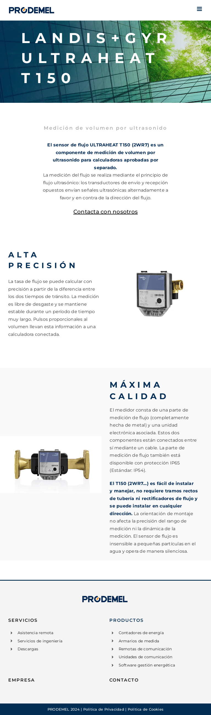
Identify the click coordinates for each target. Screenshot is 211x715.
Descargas (28, 648)
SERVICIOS (23, 620)
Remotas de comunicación (145, 648)
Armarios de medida (139, 641)
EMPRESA (21, 680)
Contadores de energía (141, 632)
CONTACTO (124, 680)
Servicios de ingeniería (40, 641)
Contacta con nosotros (105, 211)
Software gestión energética (147, 665)
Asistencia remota (36, 632)
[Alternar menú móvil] (200, 9)
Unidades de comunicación (146, 656)
